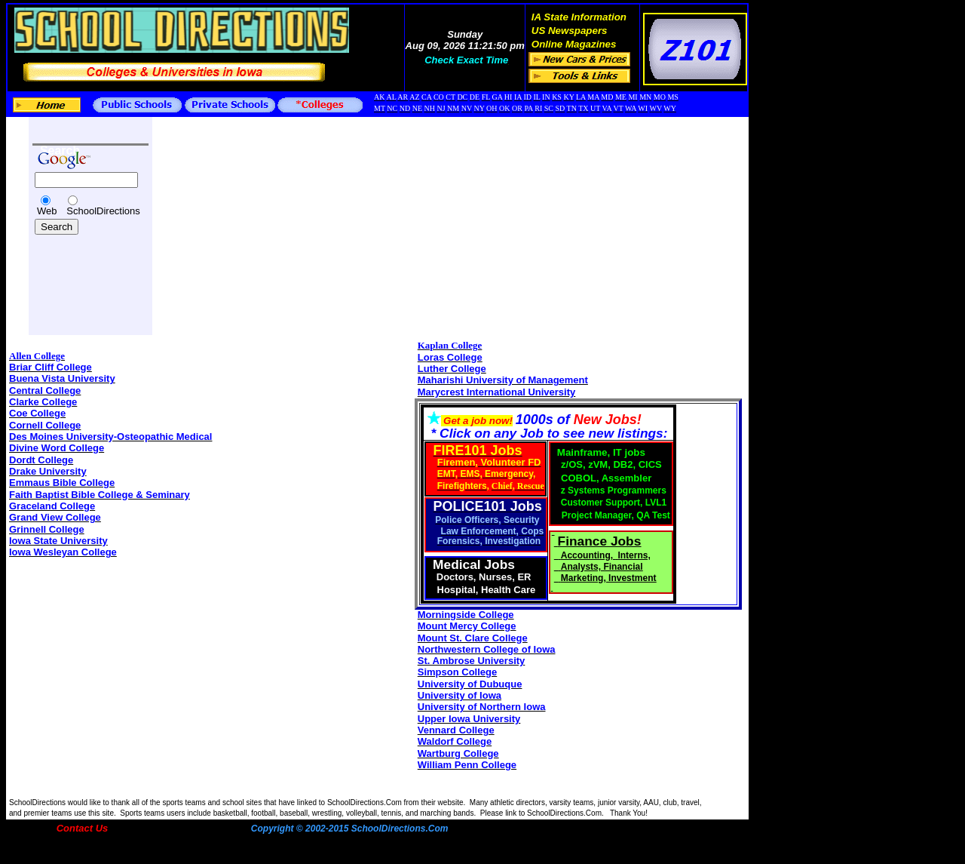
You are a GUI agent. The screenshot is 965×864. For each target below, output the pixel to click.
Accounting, (588, 555)
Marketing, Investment (609, 578)
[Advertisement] (77, 273)
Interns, (633, 555)
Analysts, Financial (602, 566)
